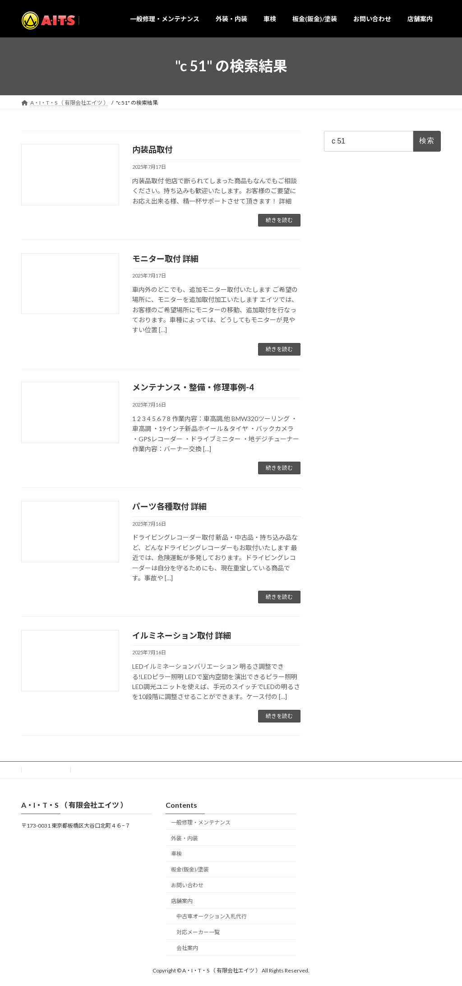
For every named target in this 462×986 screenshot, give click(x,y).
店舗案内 (182, 900)
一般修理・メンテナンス (201, 822)
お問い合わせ (46, 769)
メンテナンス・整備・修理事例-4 (193, 387)
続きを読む (279, 220)
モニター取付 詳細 (165, 259)
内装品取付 (152, 149)
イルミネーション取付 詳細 (181, 635)
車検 (176, 853)
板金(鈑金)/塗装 (190, 869)
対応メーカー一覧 (198, 932)
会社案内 (187, 947)
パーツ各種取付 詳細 (169, 506)
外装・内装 (184, 837)
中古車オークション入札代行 (211, 916)
